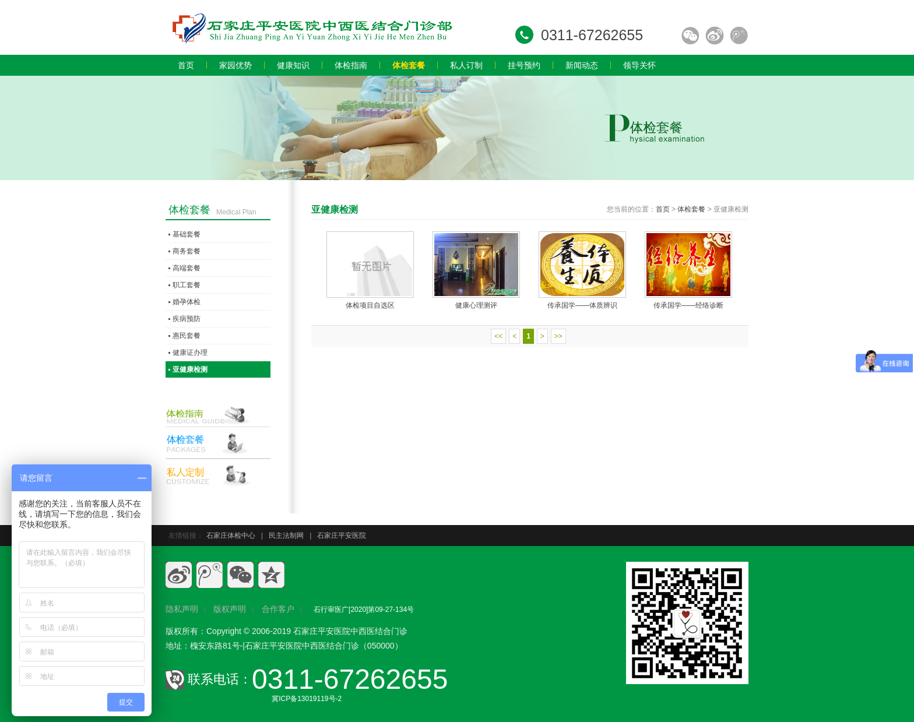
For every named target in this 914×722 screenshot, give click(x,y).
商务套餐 (187, 251)
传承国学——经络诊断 (688, 305)
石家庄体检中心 (230, 535)
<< (498, 336)
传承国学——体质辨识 (582, 305)
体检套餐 (691, 209)
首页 (663, 209)
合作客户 (278, 609)
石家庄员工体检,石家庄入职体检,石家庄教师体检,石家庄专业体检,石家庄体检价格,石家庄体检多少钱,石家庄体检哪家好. (311, 27)
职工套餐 (187, 285)
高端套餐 (187, 268)
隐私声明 (182, 609)
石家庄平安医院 (341, 535)
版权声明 (229, 609)
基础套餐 (187, 234)
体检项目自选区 (370, 305)
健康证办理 (190, 352)
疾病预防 (187, 319)
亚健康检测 (190, 369)
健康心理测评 (476, 305)
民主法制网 (286, 535)
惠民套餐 (187, 336)
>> (558, 336)
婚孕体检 (187, 302)
